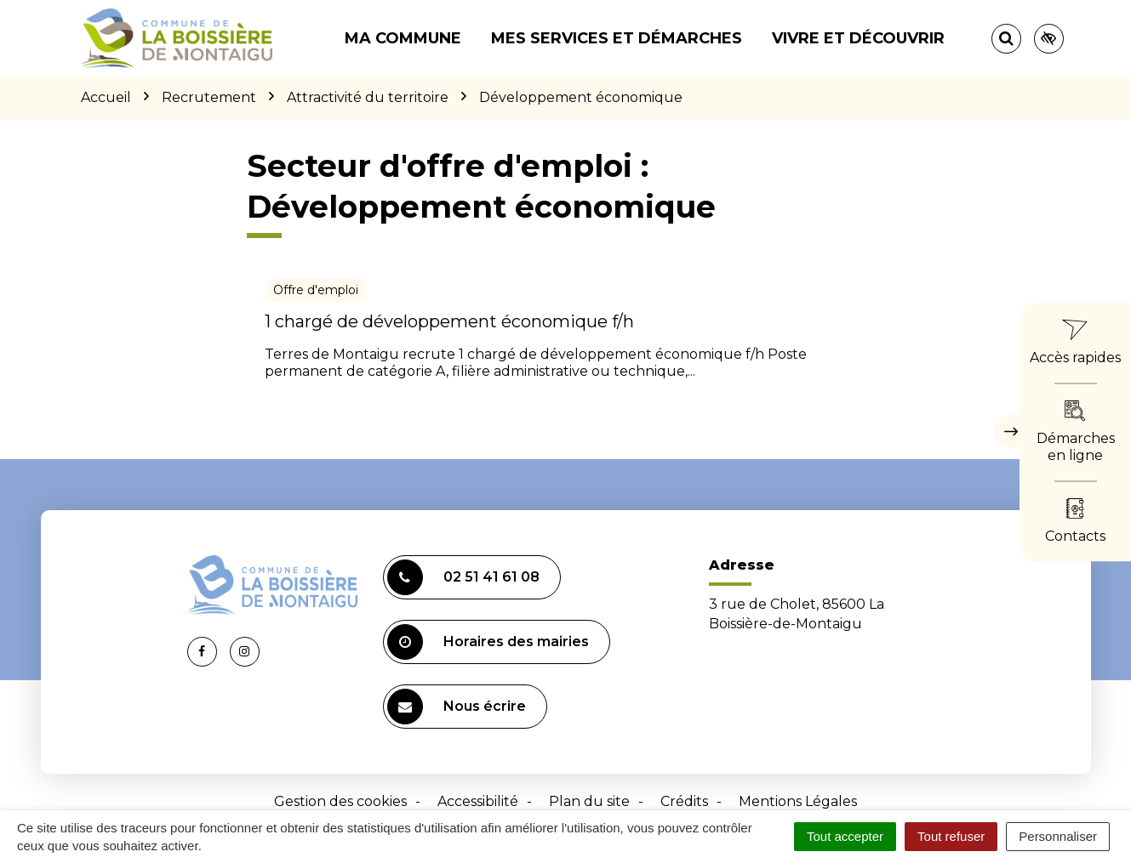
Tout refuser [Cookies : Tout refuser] (951, 836)
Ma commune (403, 38)
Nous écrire (456, 706)
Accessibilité (477, 801)
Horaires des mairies (488, 642)
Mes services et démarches (616, 38)
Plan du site (589, 801)
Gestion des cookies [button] (340, 801)
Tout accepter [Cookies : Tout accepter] (845, 836)
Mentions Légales (798, 801)
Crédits (684, 801)
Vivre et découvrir (858, 38)
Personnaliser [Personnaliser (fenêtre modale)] (1058, 836)
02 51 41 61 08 (463, 577)
